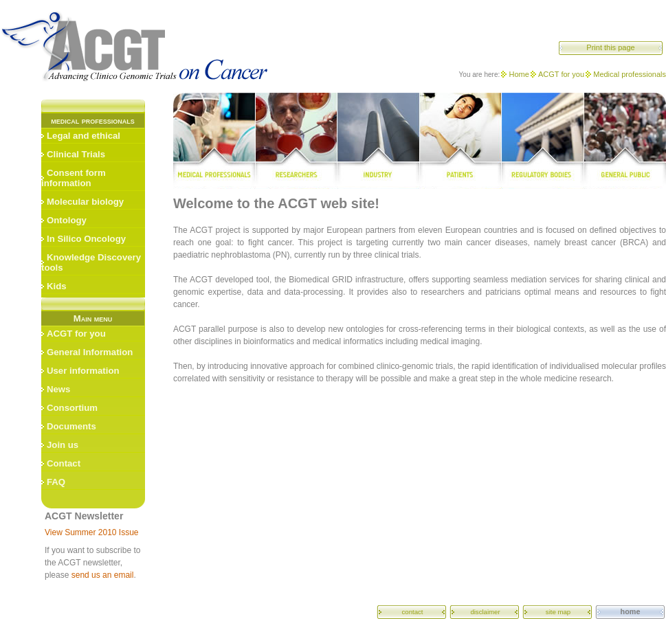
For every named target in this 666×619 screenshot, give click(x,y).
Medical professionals (629, 74)
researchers (296, 141)
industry (378, 141)
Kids (57, 286)
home (631, 611)
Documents (71, 426)
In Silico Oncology (86, 239)
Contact (63, 463)
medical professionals (214, 141)
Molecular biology (85, 201)
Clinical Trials (76, 154)
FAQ (56, 482)
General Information (90, 352)
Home (519, 74)
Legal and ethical (83, 136)
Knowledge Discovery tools (91, 262)
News (58, 389)
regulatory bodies (543, 141)
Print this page (610, 47)
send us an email (102, 575)
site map (558, 612)
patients (461, 141)
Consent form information (73, 178)
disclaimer (485, 612)
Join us (62, 445)
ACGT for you (561, 74)
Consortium (72, 408)
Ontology (67, 220)
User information (83, 370)
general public (625, 141)
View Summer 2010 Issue (92, 532)
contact (412, 612)
